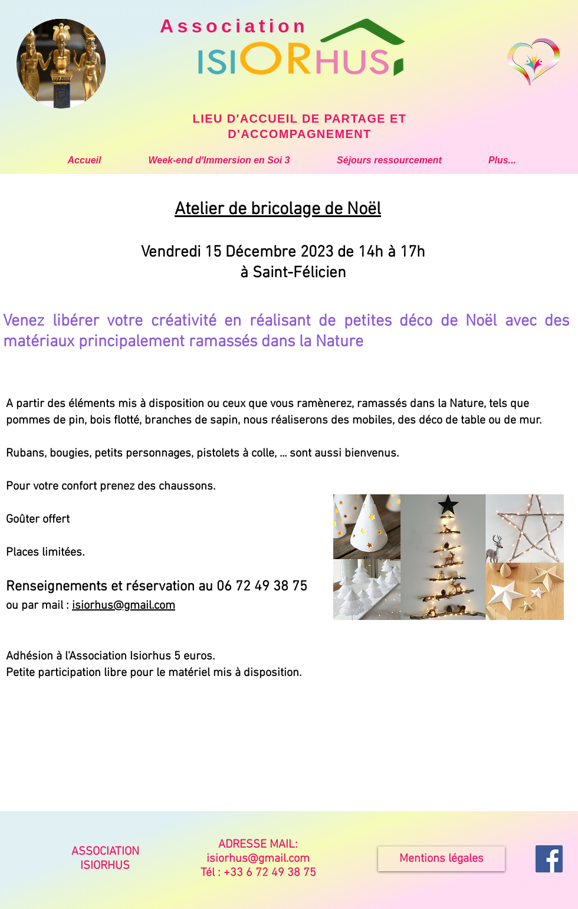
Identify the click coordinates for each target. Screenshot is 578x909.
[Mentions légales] (441, 858)
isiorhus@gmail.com (123, 606)
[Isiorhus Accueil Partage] (549, 858)
